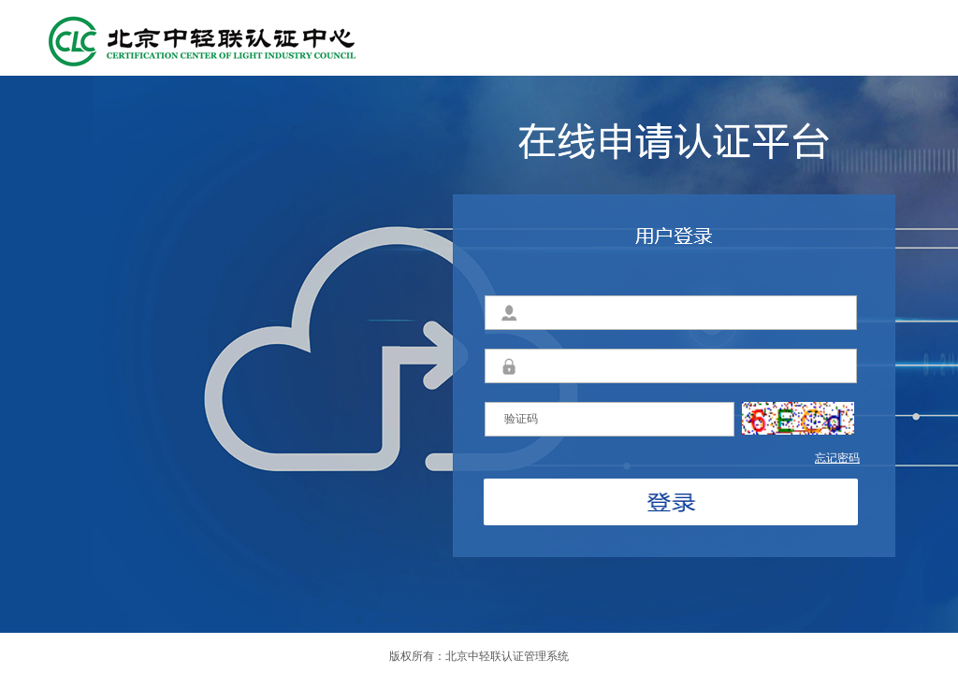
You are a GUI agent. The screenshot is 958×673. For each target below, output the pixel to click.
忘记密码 (837, 458)
